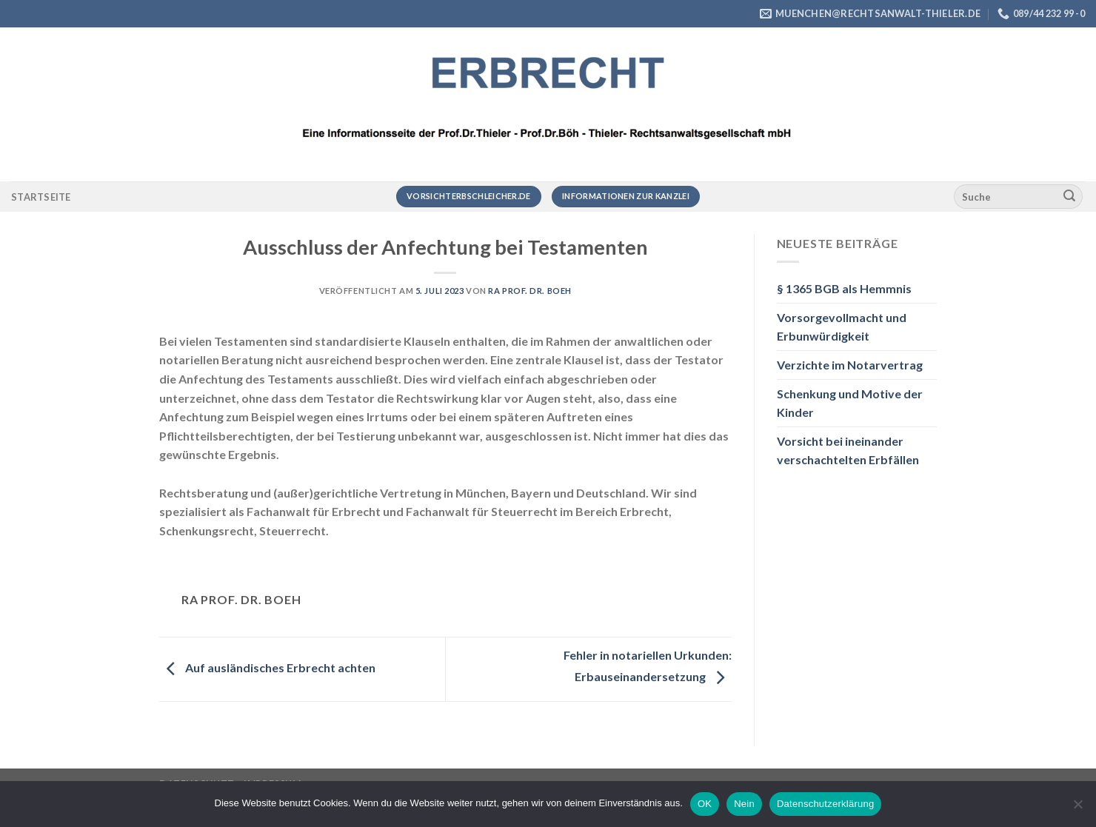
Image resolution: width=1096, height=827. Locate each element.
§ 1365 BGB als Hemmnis (844, 288)
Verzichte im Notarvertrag (850, 365)
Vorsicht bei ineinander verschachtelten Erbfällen (848, 450)
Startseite (41, 197)
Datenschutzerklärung (825, 803)
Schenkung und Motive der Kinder (850, 403)
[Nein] (1077, 808)
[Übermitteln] (1069, 197)
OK (705, 803)
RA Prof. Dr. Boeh (530, 290)
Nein (744, 803)
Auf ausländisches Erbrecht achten (267, 667)
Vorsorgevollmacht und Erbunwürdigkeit (841, 327)
